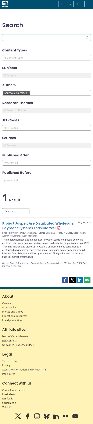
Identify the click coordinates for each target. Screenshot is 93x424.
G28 (19, 266)
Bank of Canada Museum (16, 336)
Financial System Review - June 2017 (19, 233)
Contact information (13, 390)
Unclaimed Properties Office (18, 345)
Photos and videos (12, 311)
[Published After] (46, 163)
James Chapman (47, 233)
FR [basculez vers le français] (78, 3)
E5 (3, 266)
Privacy (6, 365)
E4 (80, 263)
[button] (65, 280)
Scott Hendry (79, 233)
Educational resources (14, 316)
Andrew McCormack (11, 236)
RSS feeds (7, 398)
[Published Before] (46, 180)
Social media (9, 402)
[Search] (87, 37)
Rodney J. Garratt (64, 233)
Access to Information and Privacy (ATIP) (24, 369)
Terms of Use (9, 361)
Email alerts (8, 394)
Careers (6, 303)
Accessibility (9, 307)
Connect (9, 340)
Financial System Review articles (46, 263)
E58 (8, 266)
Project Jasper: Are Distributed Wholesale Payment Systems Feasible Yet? (38, 225)
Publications (23, 263)
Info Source (8, 374)
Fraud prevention (12, 320)
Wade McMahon (29, 236)
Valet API (7, 407)
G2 (15, 266)
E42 (85, 263)
